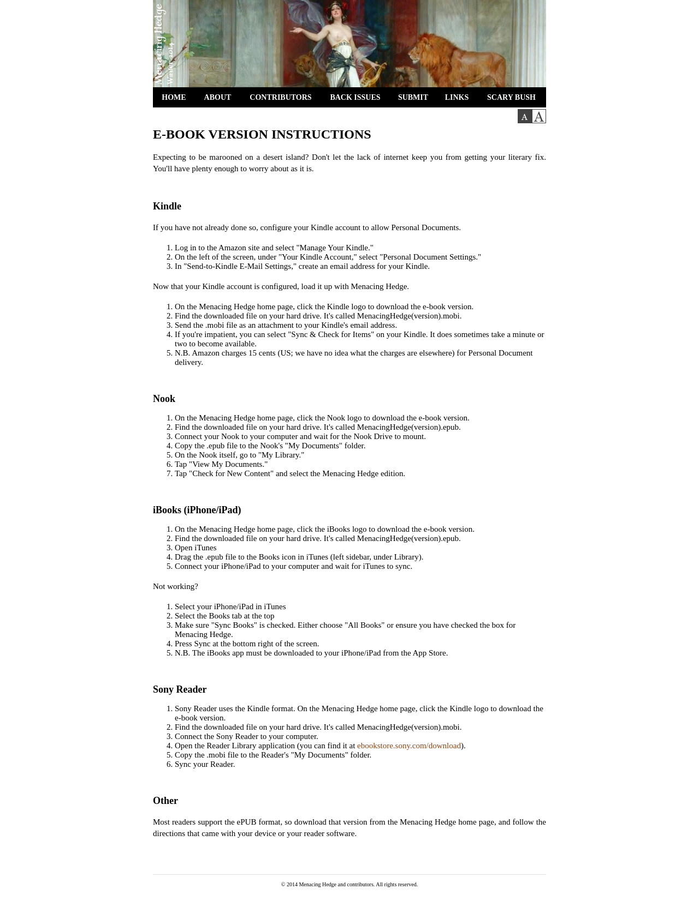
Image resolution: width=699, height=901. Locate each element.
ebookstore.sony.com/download (409, 745)
